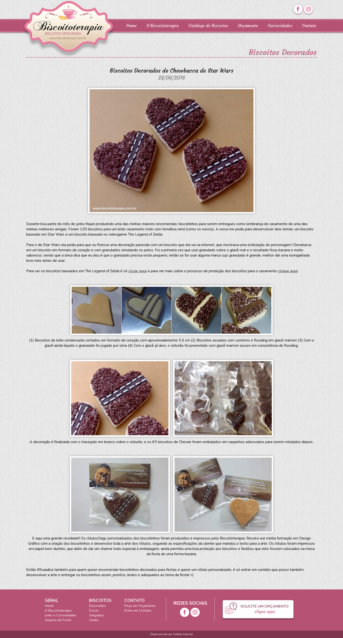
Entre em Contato (137, 610)
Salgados (96, 615)
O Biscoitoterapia (162, 25)
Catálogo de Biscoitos (208, 25)
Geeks (94, 620)
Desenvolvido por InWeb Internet (171, 634)
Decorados (97, 605)
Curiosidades (280, 25)
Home (131, 25)
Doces (94, 610)
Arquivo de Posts (58, 620)
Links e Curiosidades (60, 615)
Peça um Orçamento (140, 605)
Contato (309, 25)
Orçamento (248, 25)
